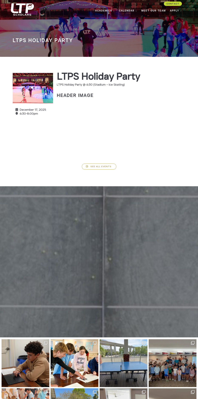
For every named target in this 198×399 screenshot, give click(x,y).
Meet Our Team (153, 10)
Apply (176, 10)
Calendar (128, 10)
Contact (172, 3)
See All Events (101, 168)
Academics (105, 10)
